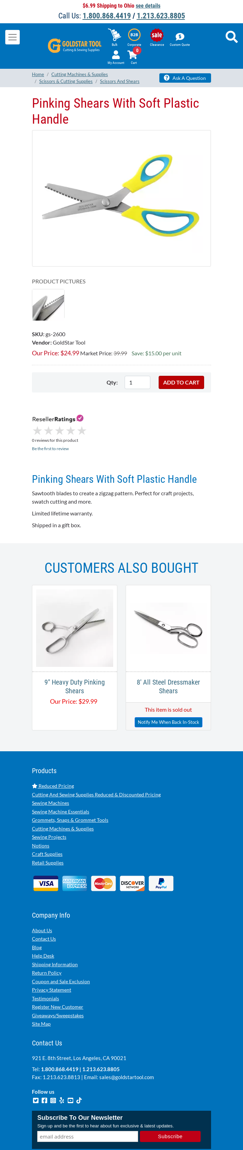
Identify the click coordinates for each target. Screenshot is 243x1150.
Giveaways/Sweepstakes (58, 986)
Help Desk (43, 926)
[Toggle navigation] (12, 37)
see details (148, 5)
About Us (42, 901)
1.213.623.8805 (161, 15)
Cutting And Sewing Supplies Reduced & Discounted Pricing (96, 765)
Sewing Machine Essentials (60, 782)
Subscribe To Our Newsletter (80, 1088)
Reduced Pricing (53, 757)
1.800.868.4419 (107, 15)
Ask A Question (185, 78)
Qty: (112, 382)
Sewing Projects (49, 808)
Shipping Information (55, 935)
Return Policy (46, 943)
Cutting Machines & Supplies (63, 799)
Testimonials (45, 969)
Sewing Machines (50, 774)
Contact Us (44, 909)
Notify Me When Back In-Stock (168, 693)
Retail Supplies (48, 833)
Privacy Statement (51, 960)
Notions (40, 816)
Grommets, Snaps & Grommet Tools (70, 791)
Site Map (41, 995)
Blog (37, 918)
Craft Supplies (47, 825)
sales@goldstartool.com (126, 1048)
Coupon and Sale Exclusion (61, 952)
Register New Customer (57, 978)
